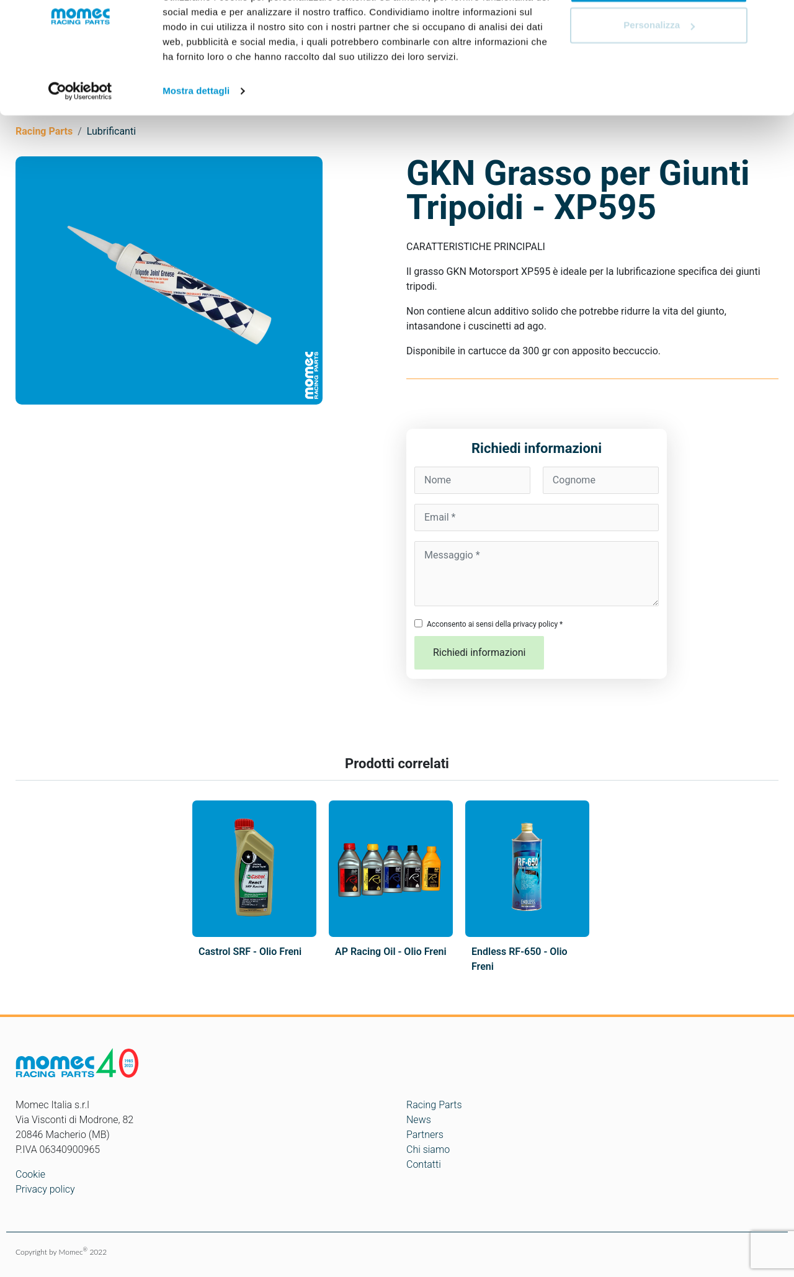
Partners (425, 1134)
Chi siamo (428, 1149)
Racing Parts (434, 1105)
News (418, 1120)
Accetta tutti (659, 32)
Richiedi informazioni (479, 652)
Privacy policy (45, 1189)
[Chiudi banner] (774, 19)
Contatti (423, 1164)
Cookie (30, 1174)
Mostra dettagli (196, 138)
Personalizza (659, 73)
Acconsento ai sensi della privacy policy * (495, 624)
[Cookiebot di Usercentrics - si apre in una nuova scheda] (80, 139)
